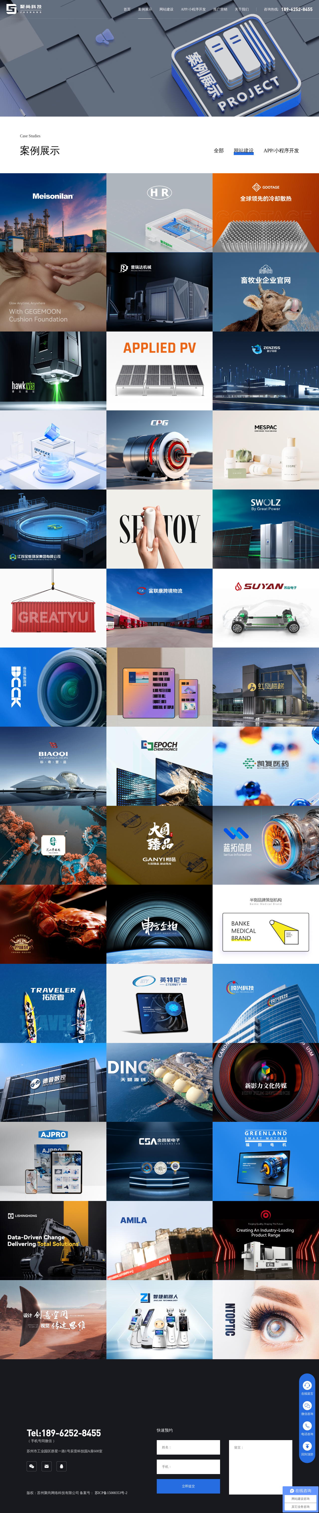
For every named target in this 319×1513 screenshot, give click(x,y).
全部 (219, 150)
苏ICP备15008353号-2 (111, 1493)
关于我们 (242, 9)
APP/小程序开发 (193, 9)
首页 (127, 9)
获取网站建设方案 (57, 74)
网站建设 (166, 9)
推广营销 (220, 9)
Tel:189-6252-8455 (64, 1432)
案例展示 (145, 9)
